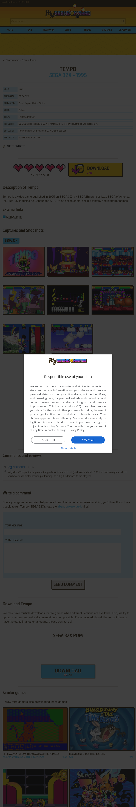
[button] (68, 448)
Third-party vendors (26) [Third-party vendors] (65, 406)
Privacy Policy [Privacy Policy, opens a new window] (76, 430)
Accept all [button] (88, 440)
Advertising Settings (53, 426)
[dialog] (68, 403)
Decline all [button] (48, 440)
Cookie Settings (56, 430)
